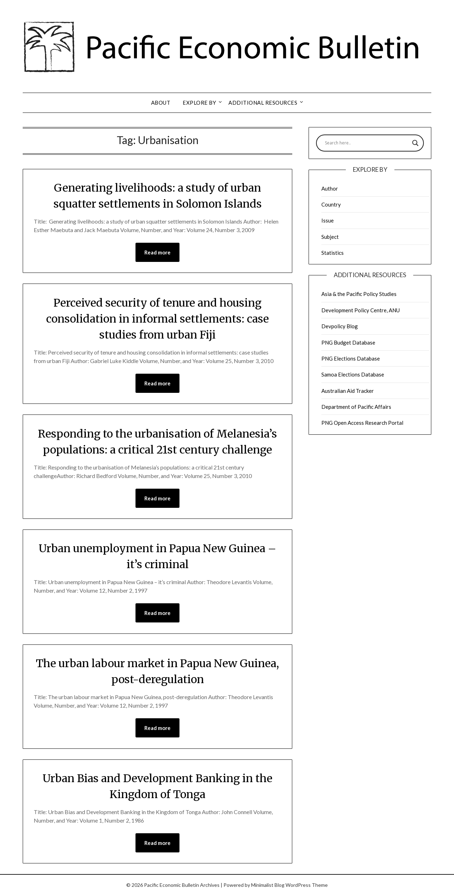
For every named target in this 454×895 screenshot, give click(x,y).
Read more (157, 252)
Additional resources (262, 102)
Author (329, 188)
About (161, 102)
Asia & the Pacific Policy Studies (359, 294)
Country (331, 204)
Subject (330, 237)
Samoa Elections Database (352, 374)
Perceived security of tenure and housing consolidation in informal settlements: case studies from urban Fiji (157, 318)
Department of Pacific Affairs (356, 406)
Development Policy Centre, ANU (360, 310)
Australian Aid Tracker (347, 391)
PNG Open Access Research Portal (362, 422)
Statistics (332, 252)
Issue (327, 220)
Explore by (199, 102)
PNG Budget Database (348, 342)
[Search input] (367, 143)
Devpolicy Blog (339, 326)
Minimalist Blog (267, 885)
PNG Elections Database (350, 358)
